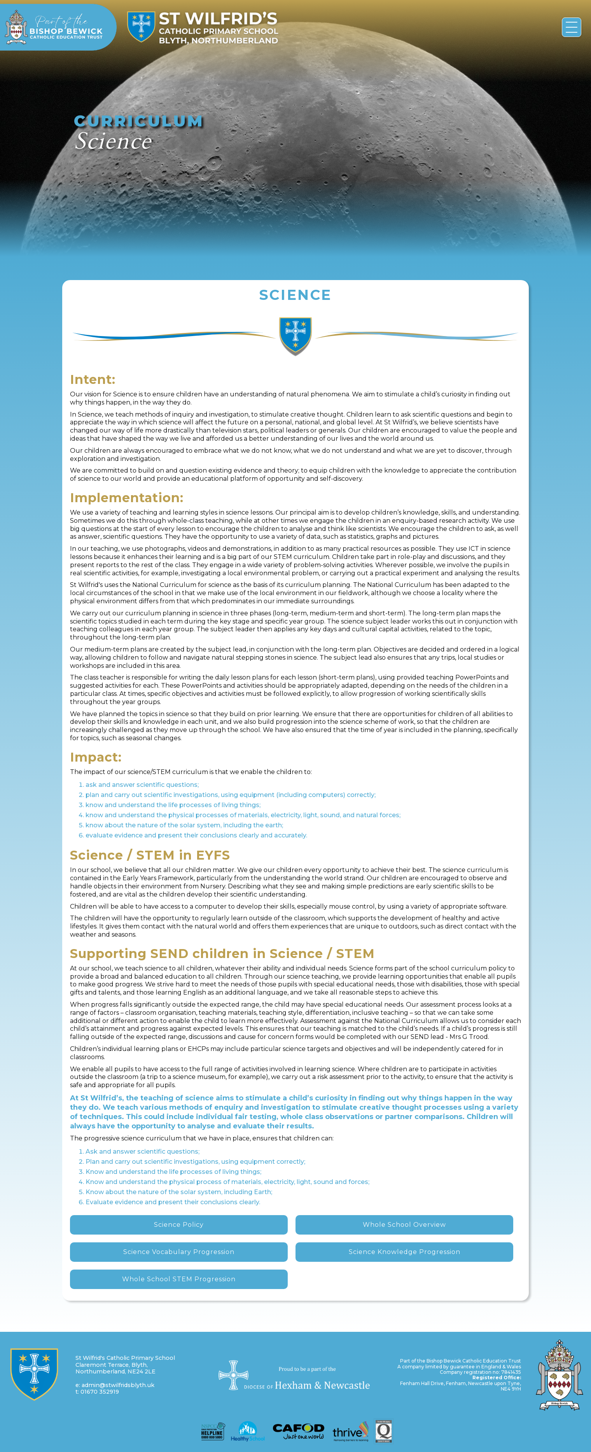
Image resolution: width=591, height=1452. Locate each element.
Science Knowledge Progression (404, 1252)
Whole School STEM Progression (179, 1279)
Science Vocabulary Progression (178, 1252)
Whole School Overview (404, 1224)
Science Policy (179, 1224)
